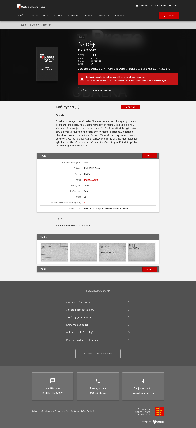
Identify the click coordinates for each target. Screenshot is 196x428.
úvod (23, 25)
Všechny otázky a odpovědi (98, 354)
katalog (34, 25)
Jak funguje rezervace (78, 317)
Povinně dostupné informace (82, 340)
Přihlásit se (144, 5)
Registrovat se (163, 6)
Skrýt (150, 156)
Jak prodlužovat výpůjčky (80, 309)
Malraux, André (87, 50)
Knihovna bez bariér (77, 324)
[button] (47, 65)
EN (176, 6)
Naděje (47, 25)
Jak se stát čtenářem (78, 302)
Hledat (168, 15)
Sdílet (84, 90)
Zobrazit (130, 107)
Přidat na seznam (102, 90)
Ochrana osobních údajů (79, 332)
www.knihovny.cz (159, 81)
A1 (85, 202)
